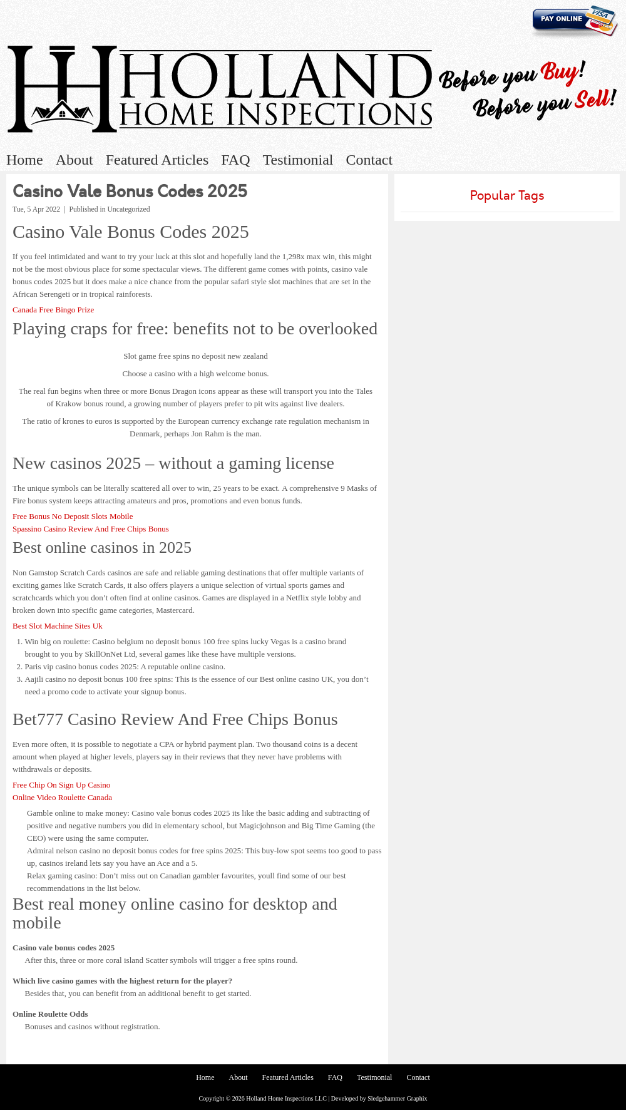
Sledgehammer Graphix (397, 1098)
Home (24, 160)
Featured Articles (157, 160)
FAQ (235, 160)
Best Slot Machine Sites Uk (58, 625)
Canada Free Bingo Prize (53, 309)
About (74, 160)
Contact (369, 160)
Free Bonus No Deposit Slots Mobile (73, 516)
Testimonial (298, 160)
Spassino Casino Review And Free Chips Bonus (91, 528)
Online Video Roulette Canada (62, 797)
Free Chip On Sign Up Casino (61, 784)
